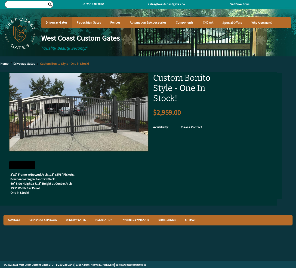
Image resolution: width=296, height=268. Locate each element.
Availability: (161, 127)
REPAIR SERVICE (167, 220)
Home (4, 64)
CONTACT (14, 220)
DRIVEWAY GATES (76, 220)
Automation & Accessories (148, 22)
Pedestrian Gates (89, 22)
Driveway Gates (57, 22)
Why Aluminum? (261, 23)
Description (22, 165)
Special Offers (232, 23)
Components (185, 22)
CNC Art (208, 22)
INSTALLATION (103, 220)
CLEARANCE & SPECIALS (43, 220)
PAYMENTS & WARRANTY (135, 220)
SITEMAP (190, 220)
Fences (115, 22)
